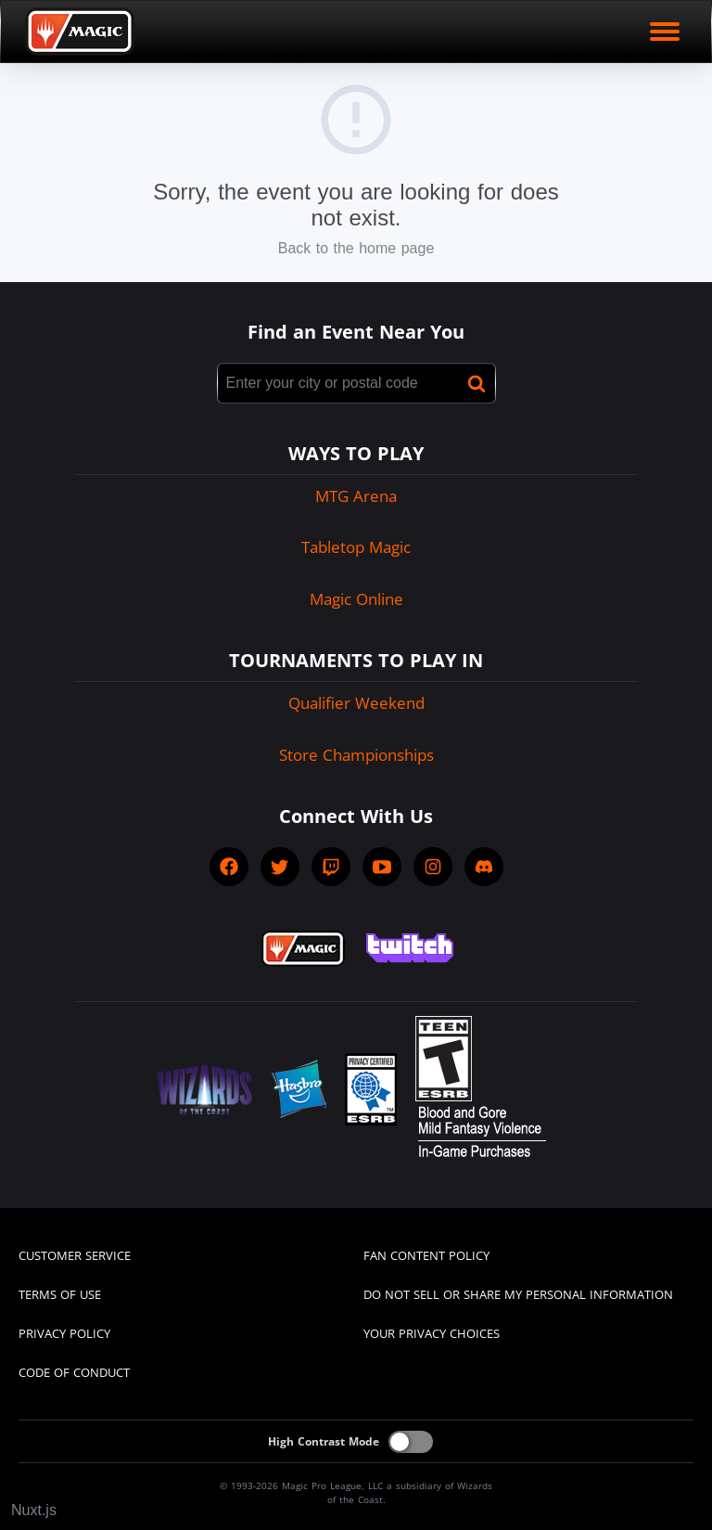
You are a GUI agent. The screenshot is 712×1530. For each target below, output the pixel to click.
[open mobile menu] (665, 31)
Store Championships (356, 754)
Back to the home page (356, 248)
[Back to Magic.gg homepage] (79, 31)
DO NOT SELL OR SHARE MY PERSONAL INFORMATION (518, 1294)
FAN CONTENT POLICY (426, 1255)
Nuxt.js (34, 1510)
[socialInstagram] (432, 866)
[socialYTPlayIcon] (381, 866)
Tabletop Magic (356, 547)
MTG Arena (356, 496)
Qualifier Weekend (356, 703)
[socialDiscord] (483, 866)
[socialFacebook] (229, 866)
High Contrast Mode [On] (323, 1441)
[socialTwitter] (280, 866)
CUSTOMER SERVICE (75, 1255)
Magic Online (356, 599)
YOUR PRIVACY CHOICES (431, 1333)
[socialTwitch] (331, 866)
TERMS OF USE (60, 1294)
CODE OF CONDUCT (74, 1372)
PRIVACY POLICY (64, 1333)
